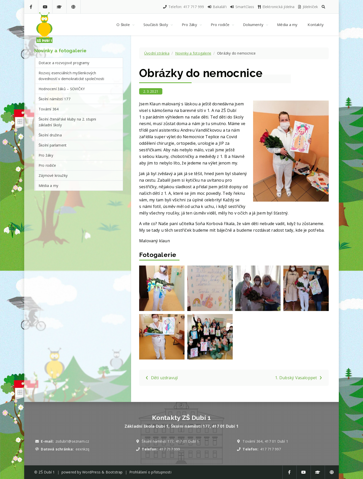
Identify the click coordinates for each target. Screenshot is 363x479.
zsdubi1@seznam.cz (72, 441)
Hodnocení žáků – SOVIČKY (62, 88)
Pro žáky (46, 155)
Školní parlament (53, 145)
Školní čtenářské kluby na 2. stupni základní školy (67, 122)
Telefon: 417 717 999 (183, 6)
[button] (323, 6)
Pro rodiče (47, 165)
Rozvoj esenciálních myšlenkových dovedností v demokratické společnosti (71, 75)
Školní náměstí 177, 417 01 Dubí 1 (170, 441)
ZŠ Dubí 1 (47, 472)
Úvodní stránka (156, 53)
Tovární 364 (48, 109)
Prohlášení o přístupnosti (150, 472)
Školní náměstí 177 (54, 99)
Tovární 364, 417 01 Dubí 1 (265, 441)
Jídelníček (308, 6)
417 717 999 (169, 449)
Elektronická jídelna (276, 6)
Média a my (48, 185)
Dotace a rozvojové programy (64, 62)
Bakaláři (217, 6)
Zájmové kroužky (53, 175)
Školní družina (50, 135)
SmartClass (242, 6)
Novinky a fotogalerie (193, 53)
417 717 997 (270, 449)
